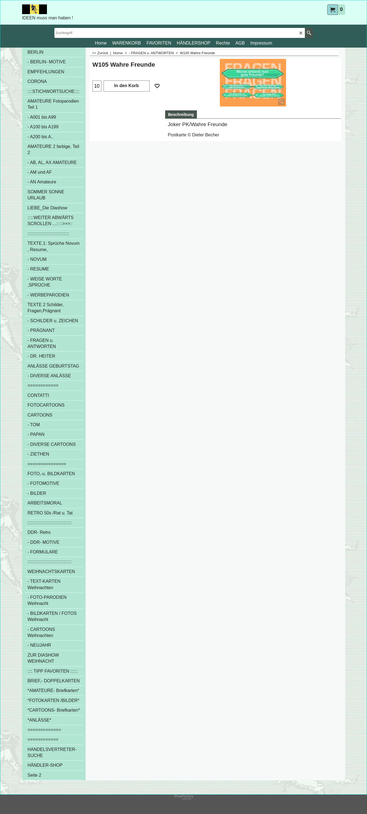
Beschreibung (181, 114)
